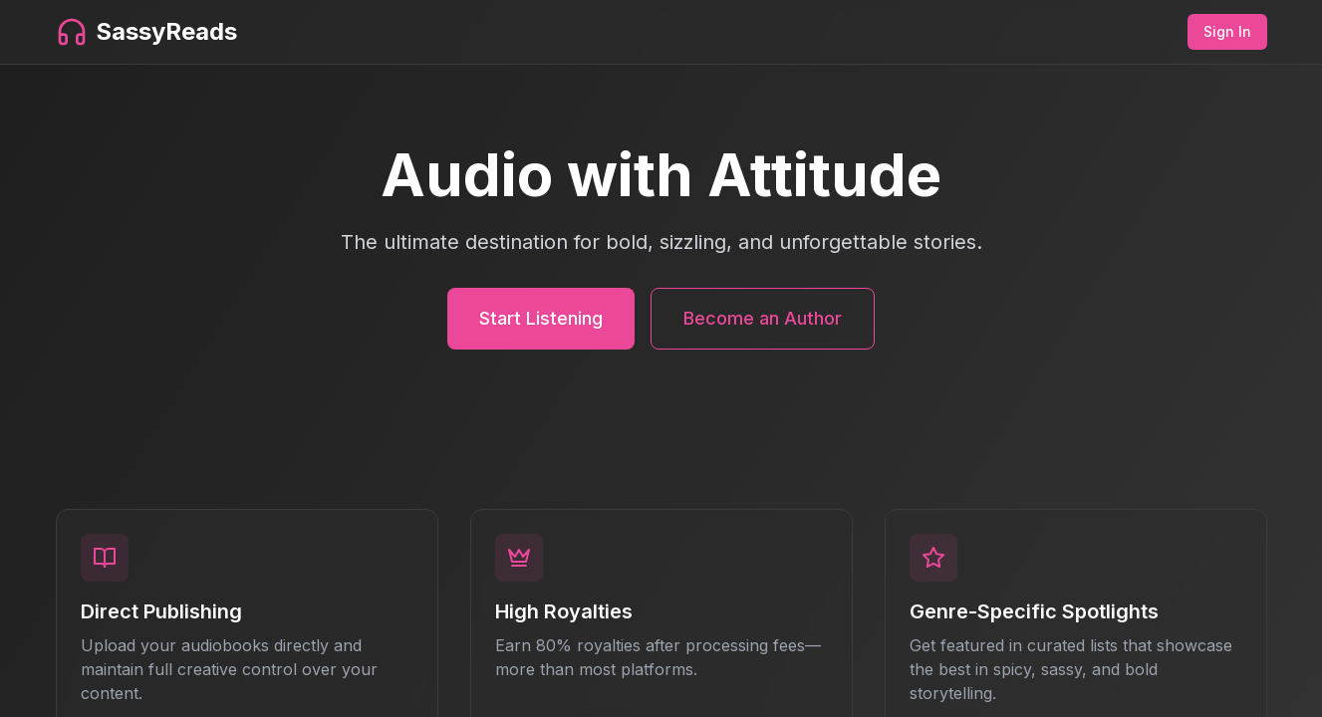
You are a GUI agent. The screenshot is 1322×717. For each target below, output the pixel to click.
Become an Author (762, 318)
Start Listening (541, 318)
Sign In (1227, 31)
